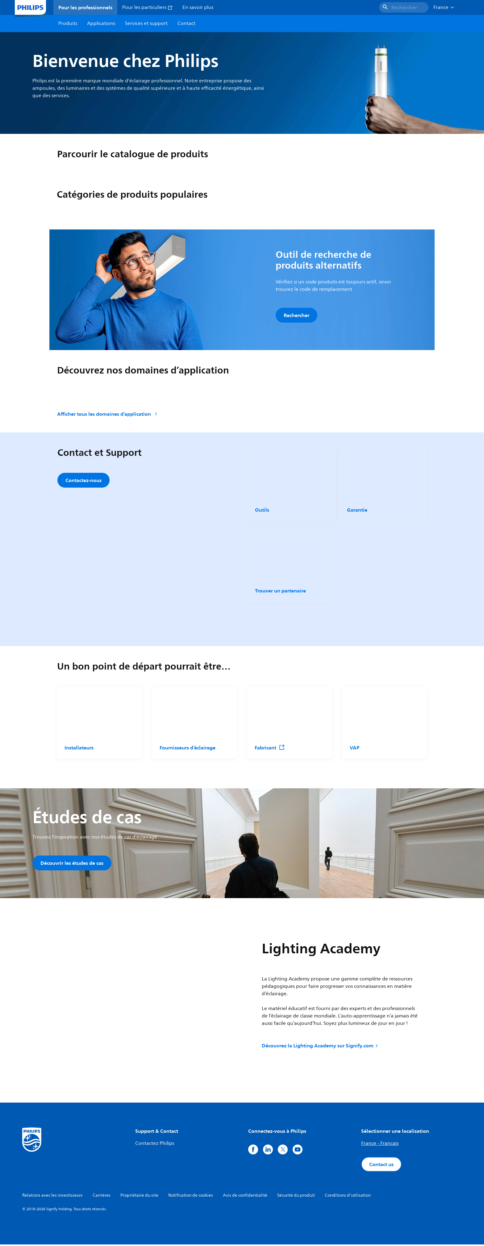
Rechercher (296, 315)
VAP (354, 748)
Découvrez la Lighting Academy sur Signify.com (320, 1047)
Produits (67, 23)
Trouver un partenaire (280, 591)
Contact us (381, 1165)
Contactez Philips (154, 1145)
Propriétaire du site (139, 1196)
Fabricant (270, 748)
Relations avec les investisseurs (52, 1196)
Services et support (146, 23)
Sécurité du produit (296, 1196)
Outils (262, 510)
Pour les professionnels (85, 7)
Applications (101, 23)
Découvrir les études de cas (71, 864)
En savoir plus (197, 7)
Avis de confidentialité (245, 1196)
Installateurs (79, 748)
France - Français (379, 1145)
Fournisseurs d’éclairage (187, 748)
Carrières (102, 1196)
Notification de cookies (190, 1196)
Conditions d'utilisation (348, 1196)
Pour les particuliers (147, 7)
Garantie (357, 510)
